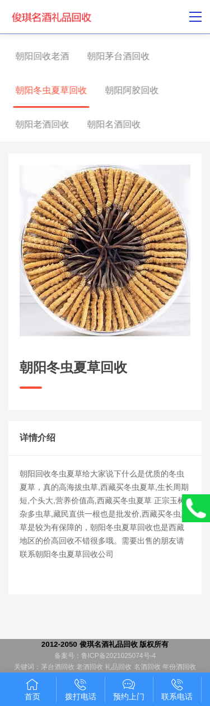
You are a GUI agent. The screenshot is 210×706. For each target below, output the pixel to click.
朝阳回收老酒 (36, 56)
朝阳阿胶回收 (126, 90)
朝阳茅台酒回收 (112, 56)
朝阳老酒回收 (36, 124)
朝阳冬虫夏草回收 (45, 90)
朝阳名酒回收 (108, 124)
